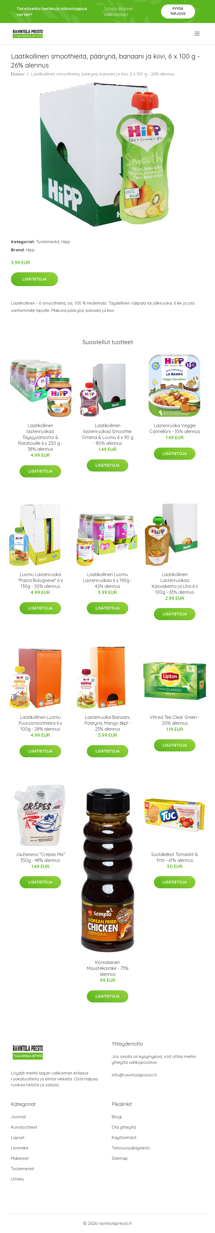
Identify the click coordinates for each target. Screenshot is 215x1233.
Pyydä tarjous (178, 11)
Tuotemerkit (47, 241)
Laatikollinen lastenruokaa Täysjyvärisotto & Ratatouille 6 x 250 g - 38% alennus (40, 437)
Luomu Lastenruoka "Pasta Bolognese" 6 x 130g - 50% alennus (40, 580)
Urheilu (17, 1179)
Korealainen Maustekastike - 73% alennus (107, 968)
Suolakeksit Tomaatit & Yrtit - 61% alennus (174, 857)
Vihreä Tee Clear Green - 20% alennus (175, 720)
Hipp (65, 241)
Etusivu (17, 74)
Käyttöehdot (124, 1137)
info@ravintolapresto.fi (134, 1075)
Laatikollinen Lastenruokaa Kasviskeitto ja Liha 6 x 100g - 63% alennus (175, 583)
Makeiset (20, 1158)
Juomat (18, 1116)
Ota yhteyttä (124, 1127)
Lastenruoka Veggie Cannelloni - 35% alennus (174, 428)
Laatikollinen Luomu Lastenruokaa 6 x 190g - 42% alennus (107, 580)
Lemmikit (19, 1148)
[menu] (197, 33)
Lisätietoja (34, 279)
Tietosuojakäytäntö (131, 1148)
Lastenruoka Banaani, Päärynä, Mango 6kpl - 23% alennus (107, 723)
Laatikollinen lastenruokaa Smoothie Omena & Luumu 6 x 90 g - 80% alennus (107, 434)
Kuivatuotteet (24, 1127)
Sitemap (120, 1158)
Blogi (117, 1116)
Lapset (17, 1137)
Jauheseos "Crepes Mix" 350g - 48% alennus (40, 857)
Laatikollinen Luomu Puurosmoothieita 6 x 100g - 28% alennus (40, 723)
